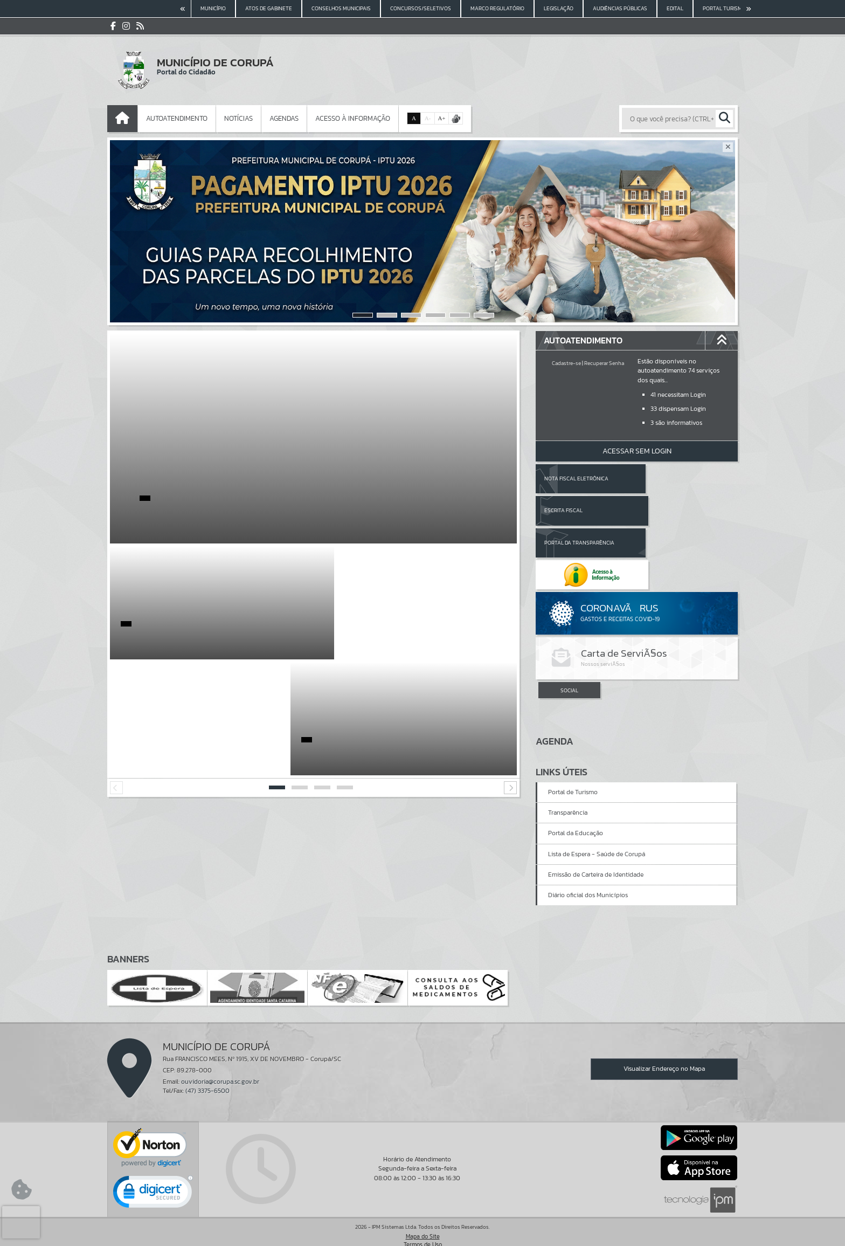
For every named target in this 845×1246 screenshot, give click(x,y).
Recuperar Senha (604, 363)
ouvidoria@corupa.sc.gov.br (220, 1064)
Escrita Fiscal (665, 478)
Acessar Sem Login (636, 451)
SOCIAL (569, 627)
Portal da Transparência (579, 510)
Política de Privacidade (422, 1235)
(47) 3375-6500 (207, 1073)
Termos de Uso (423, 1227)
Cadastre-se (566, 363)
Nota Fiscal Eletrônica (576, 478)
